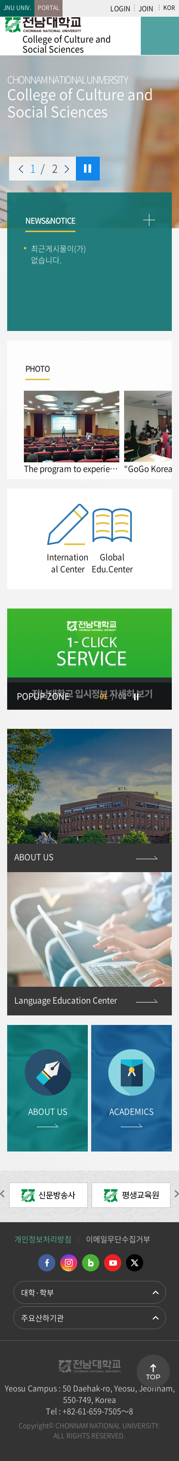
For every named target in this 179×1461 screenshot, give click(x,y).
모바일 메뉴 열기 (160, 36)
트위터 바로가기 (134, 1262)
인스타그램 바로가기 (68, 1262)
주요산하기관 (42, 1317)
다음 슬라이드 (66, 169)
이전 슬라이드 (21, 169)
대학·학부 (37, 1292)
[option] (89, 122)
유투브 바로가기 (112, 1262)
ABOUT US (33, 857)
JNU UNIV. (17, 7)
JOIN (145, 8)
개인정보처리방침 (43, 1239)
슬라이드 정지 (88, 169)
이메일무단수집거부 (118, 1239)
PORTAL (48, 7)
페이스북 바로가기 (46, 1262)
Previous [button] (26, 539)
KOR (169, 8)
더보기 (149, 220)
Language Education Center (65, 1000)
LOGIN (120, 8)
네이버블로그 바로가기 (90, 1262)
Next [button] (153, 539)
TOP (153, 1377)
